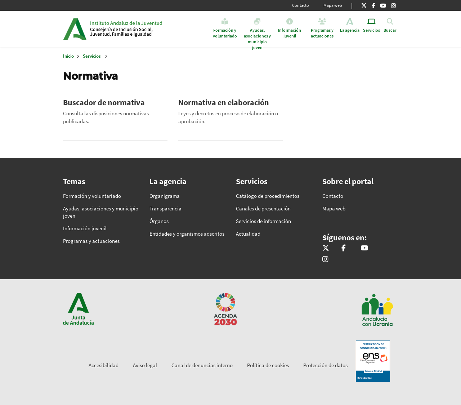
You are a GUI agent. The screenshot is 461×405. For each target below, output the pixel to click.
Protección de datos (325, 365)
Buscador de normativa (104, 102)
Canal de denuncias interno (202, 365)
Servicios (92, 56)
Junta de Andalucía (74, 29)
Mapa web (332, 5)
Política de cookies (268, 365)
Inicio (145, 29)
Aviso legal (145, 365)
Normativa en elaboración (223, 102)
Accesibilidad (103, 365)
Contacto (300, 5)
